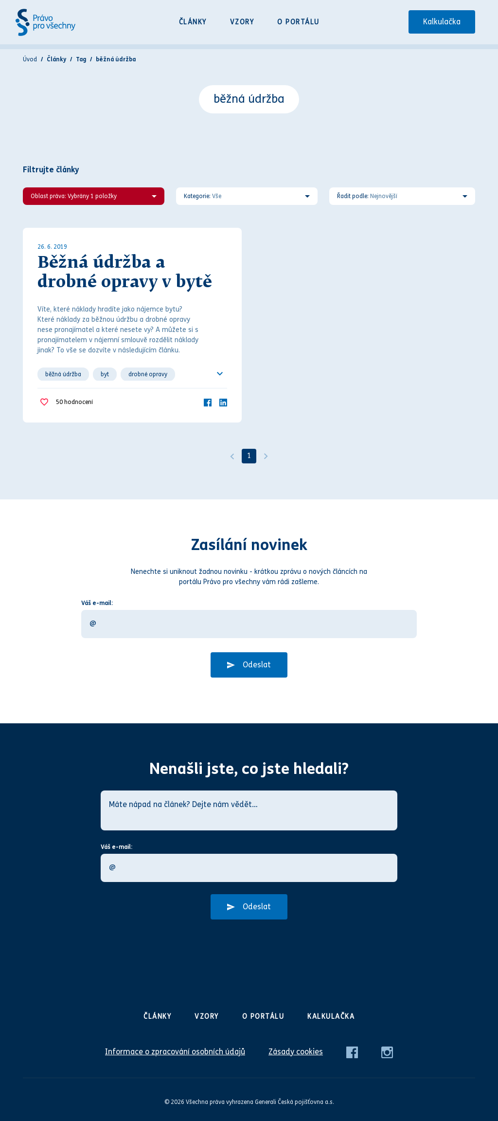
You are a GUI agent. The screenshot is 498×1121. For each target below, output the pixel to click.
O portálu (298, 22)
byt (105, 374)
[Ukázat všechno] (220, 374)
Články (193, 22)
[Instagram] (387, 1051)
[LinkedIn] (223, 401)
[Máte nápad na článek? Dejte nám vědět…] (249, 810)
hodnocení (74, 402)
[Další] (266, 456)
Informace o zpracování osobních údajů (175, 1051)
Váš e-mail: (97, 603)
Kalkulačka (442, 21)
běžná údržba (63, 374)
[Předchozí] (232, 456)
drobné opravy (147, 374)
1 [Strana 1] (249, 456)
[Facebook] (208, 401)
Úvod (30, 59)
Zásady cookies (295, 1051)
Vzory (242, 22)
